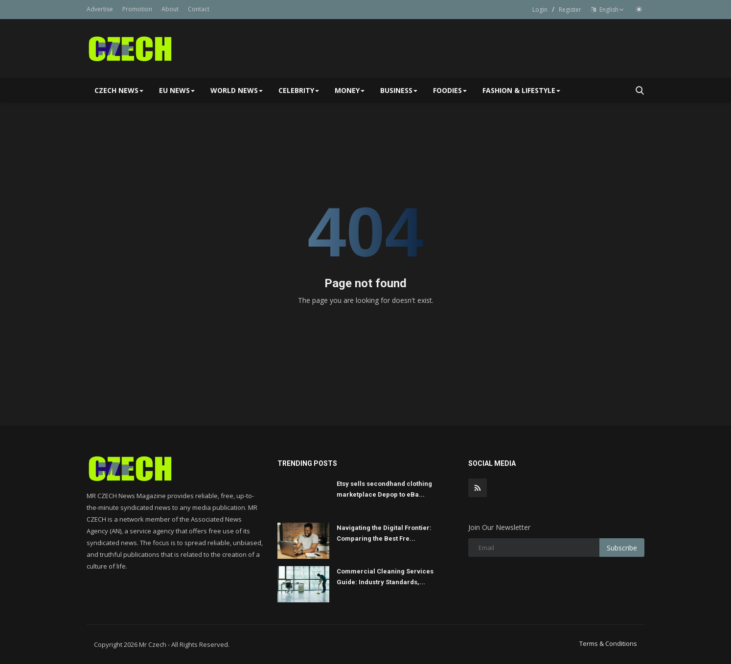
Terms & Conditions (608, 643)
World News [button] (236, 90)
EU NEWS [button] (177, 90)
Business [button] (398, 90)
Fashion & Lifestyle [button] (521, 90)
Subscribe (622, 547)
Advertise (100, 9)
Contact (198, 9)
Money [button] (350, 90)
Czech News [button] (118, 90)
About (170, 9)
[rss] (477, 488)
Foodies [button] (450, 90)
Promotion (137, 9)
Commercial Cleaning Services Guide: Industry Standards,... (385, 577)
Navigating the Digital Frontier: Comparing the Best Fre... (384, 533)
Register (570, 9)
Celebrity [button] (298, 90)
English (607, 9)
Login (540, 9)
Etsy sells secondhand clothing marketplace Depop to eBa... (384, 489)
